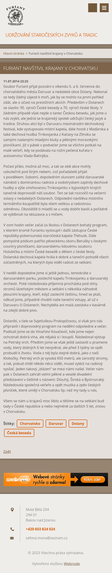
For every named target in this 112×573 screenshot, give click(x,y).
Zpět (7, 451)
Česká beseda (19, 432)
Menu (104, 7)
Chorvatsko (30, 423)
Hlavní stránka (13, 53)
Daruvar (56, 423)
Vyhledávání (92, 7)
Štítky (8, 423)
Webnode (72, 563)
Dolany (78, 423)
